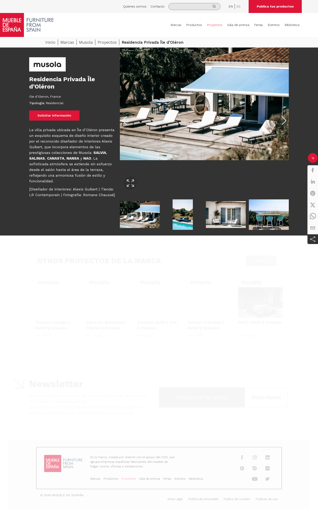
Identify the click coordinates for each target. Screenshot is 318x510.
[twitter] (313, 205)
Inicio (50, 42)
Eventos (274, 25)
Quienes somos (134, 6)
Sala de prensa (238, 25)
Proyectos (214, 25)
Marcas (176, 25)
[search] (194, 6)
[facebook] (313, 170)
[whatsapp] (313, 216)
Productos (194, 25)
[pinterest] (313, 193)
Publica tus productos (275, 6)
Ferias (258, 25)
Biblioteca (292, 25)
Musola (86, 42)
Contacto (157, 6)
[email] (313, 228)
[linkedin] (313, 182)
